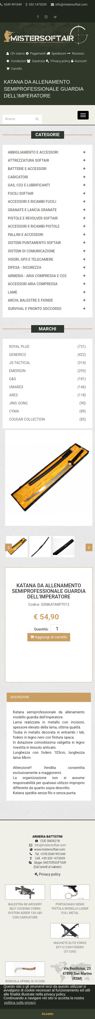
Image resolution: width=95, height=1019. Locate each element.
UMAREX (47, 387)
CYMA (47, 411)
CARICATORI (18, 177)
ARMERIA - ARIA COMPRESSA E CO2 (37, 276)
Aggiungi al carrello (48, 637)
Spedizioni (56, 53)
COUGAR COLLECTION (47, 419)
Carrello (14, 68)
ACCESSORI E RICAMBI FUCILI (32, 202)
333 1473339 (36, 4)
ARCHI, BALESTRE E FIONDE (30, 300)
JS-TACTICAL (47, 362)
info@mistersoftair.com (69, 4)
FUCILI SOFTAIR (20, 193)
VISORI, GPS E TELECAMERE (30, 259)
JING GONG (47, 403)
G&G (47, 378)
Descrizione (19, 697)
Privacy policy (58, 61)
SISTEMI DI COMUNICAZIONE (31, 251)
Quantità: (41, 629)
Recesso (75, 53)
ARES (47, 395)
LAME (12, 292)
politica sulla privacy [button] (20, 1003)
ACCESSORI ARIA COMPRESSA (33, 284)
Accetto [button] (47, 1014)
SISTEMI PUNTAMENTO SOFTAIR (34, 243)
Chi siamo (15, 53)
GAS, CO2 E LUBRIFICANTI (29, 185)
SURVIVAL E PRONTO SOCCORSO (34, 309)
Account (79, 61)
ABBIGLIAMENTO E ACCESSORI (33, 152)
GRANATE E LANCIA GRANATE (32, 210)
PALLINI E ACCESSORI (25, 235)
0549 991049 (11, 4)
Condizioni (16, 61)
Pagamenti (36, 53)
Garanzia (36, 61)
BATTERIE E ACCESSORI (27, 169)
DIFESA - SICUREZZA (24, 267)
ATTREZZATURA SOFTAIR (28, 160)
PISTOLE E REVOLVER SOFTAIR (33, 218)
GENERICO (47, 354)
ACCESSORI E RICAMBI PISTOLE (34, 226)
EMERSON (47, 370)
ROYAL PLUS (47, 346)
